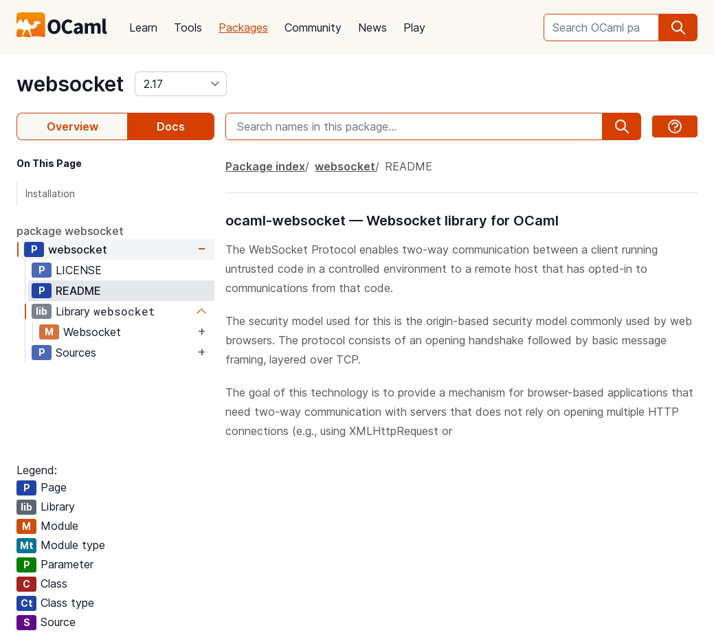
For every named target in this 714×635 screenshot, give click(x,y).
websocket (70, 83)
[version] (181, 83)
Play (414, 27)
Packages (243, 27)
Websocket (92, 332)
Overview (72, 126)
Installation (50, 193)
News (372, 27)
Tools (188, 27)
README (78, 291)
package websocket (70, 231)
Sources (76, 352)
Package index (265, 166)
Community (313, 27)
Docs (171, 126)
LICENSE (79, 270)
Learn (143, 27)
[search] (678, 27)
